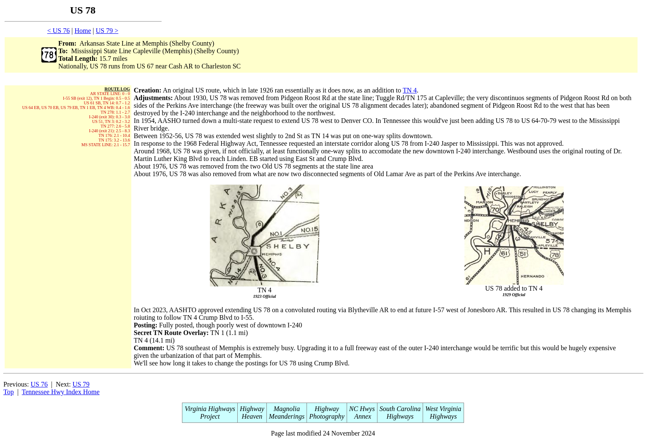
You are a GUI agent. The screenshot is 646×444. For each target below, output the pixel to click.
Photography (327, 416)
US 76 (38, 384)
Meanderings (286, 416)
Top (8, 391)
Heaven (252, 416)
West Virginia (443, 408)
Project (210, 416)
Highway (252, 408)
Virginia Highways (210, 408)
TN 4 (410, 90)
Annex (362, 416)
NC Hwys (362, 408)
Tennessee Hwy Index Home (61, 391)
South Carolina (400, 408)
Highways (400, 416)
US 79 (81, 384)
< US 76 (58, 30)
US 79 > (107, 30)
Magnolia (287, 408)
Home (82, 30)
